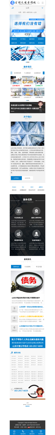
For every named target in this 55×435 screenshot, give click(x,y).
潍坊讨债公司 (33, 356)
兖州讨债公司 (27, 362)
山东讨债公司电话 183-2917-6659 (27, 346)
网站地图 (16, 427)
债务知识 (16, 266)
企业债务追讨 (37, 73)
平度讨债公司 (20, 366)
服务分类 (14, 43)
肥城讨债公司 (20, 364)
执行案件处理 (17, 73)
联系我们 (41, 43)
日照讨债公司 (27, 360)
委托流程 (23, 43)
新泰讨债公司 (27, 364)
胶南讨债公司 (40, 364)
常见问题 (39, 266)
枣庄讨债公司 (40, 358)
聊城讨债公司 (40, 360)
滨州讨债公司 (14, 362)
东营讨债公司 (20, 358)
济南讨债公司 (14, 356)
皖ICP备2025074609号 (33, 425)
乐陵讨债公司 (20, 362)
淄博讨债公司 (33, 358)
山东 (35, 12)
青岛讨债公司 (20, 356)
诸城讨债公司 (33, 362)
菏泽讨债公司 (40, 356)
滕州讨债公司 (14, 364)
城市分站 (29, 12)
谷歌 (25, 427)
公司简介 (16, 178)
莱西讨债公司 (27, 366)
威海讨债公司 (27, 356)
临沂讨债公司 (20, 360)
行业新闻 (27, 266)
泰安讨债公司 (14, 360)
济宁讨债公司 (14, 358)
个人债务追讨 (27, 73)
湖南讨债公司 (14, 369)
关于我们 (23, 39)
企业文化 (27, 178)
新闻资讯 (41, 39)
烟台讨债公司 (27, 358)
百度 (22, 427)
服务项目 (32, 39)
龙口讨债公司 (14, 366)
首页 (24, 12)
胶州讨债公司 (33, 364)
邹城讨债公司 (40, 362)
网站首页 (14, 39)
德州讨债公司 (33, 360)
